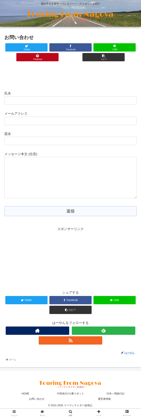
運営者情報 (104, 406)
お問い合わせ (36, 406)
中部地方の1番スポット (70, 400)
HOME (25, 400)
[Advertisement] (70, 75)
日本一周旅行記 (115, 400)
